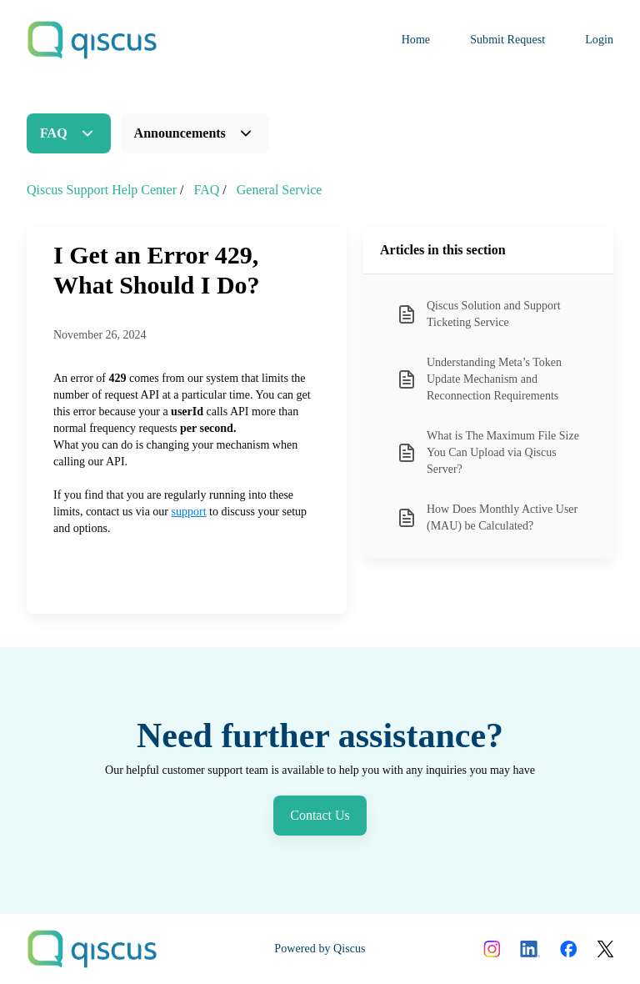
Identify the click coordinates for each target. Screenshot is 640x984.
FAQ (54, 133)
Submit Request (507, 39)
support (189, 511)
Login (599, 39)
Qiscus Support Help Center (102, 190)
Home (416, 39)
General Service (279, 190)
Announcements (180, 133)
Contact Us (320, 815)
